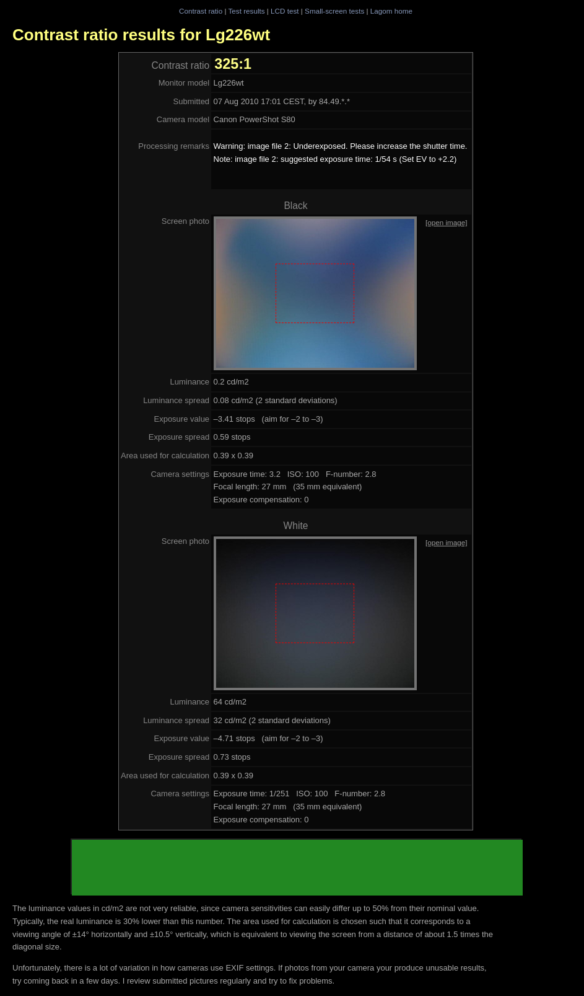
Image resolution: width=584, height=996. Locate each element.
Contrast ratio (200, 11)
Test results (246, 11)
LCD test (285, 11)
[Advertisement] (297, 868)
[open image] (446, 222)
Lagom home (391, 11)
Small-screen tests (334, 11)
